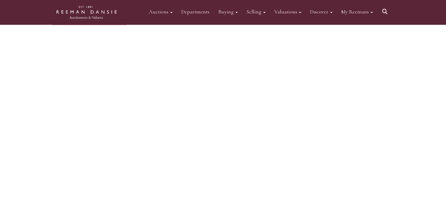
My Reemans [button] (357, 11)
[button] (385, 9)
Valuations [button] (287, 11)
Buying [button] (228, 11)
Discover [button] (321, 11)
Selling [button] (256, 11)
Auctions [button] (161, 11)
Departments (195, 11)
